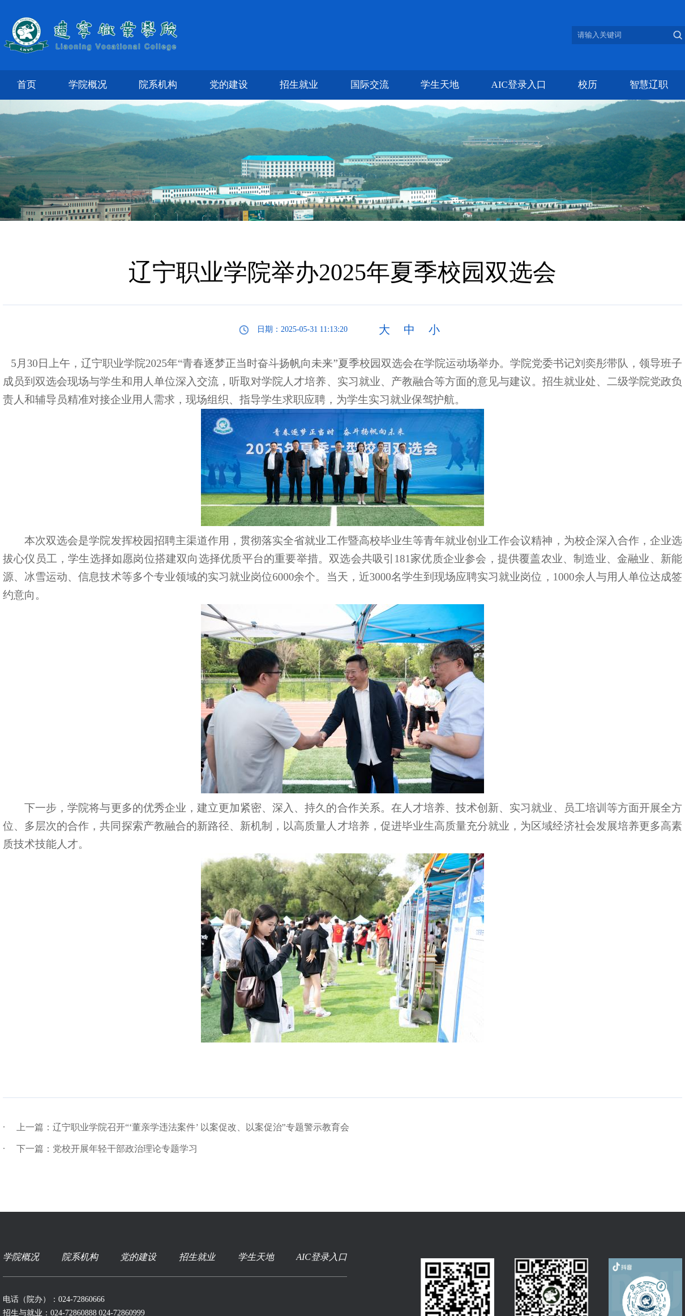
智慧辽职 (649, 84)
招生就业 (299, 84)
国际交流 (369, 84)
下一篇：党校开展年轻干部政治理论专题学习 (100, 1149)
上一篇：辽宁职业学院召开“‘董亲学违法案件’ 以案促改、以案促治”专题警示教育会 (176, 1127)
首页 (26, 84)
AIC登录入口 (518, 84)
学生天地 (440, 84)
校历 (587, 84)
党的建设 (228, 84)
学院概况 (87, 84)
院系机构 (158, 84)
